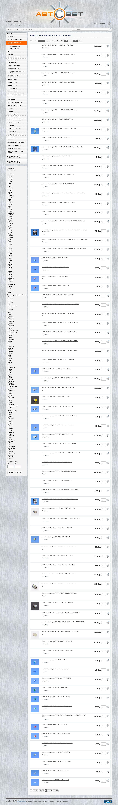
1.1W (10, 243)
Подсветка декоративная (14, 128)
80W (10, 267)
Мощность (10, 174)
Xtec (10, 443)
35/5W (11, 257)
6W (10, 185)
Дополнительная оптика (14, 68)
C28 (10, 395)
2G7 (10, 350)
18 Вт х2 (11, 195)
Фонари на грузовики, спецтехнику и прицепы (14, 76)
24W (10, 181)
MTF (10, 420)
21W (10, 216)
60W (10, 248)
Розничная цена (12, 461)
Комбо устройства (12, 79)
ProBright (12, 448)
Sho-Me (11, 436)
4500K (11, 300)
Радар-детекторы (12, 85)
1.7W (10, 246)
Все (57, 790)
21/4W (11, 237)
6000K (11, 304)
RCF (10, 413)
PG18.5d (11, 339)
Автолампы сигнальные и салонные (14, 43)
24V (10, 288)
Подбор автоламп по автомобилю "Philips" (14, 162)
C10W (11, 328)
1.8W (10, 266)
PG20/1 (11, 379)
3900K (11, 309)
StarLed (11, 418)
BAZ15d (11, 320)
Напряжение (11, 284)
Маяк (10, 444)
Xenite (11, 430)
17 (48, 790)
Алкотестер (11, 125)
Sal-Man (11, 457)
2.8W (10, 280)
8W (10, 208)
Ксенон (9, 51)
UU (10, 437)
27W (10, 244)
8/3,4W (11, 273)
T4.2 (10, 388)
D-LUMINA (12, 446)
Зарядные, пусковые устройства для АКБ (16, 152)
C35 (10, 399)
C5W (10, 327)
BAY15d (11, 321)
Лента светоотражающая (14, 145)
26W (10, 255)
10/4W (11, 215)
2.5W (10, 178)
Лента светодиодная (13, 114)
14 (40, 790)
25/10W (11, 213)
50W (10, 232)
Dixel (10, 458)
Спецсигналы (11, 137)
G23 (10, 314)
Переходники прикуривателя (15, 119)
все (71, 41)
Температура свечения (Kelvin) (16, 295)
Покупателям (29, 29)
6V (10, 292)
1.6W (10, 281)
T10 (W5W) (12, 367)
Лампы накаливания (14, 48)
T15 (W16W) (13, 386)
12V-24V (11, 290)
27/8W (11, 262)
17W (10, 260)
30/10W (11, 278)
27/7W (11, 223)
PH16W (11, 404)
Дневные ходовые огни (14, 65)
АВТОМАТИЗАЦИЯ (21, 801)
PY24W (11, 318)
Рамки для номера (12, 91)
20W (10, 180)
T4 (10, 344)
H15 (10, 378)
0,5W (10, 264)
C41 (10, 376)
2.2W (10, 188)
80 (66, 41)
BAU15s (11, 360)
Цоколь (9, 312)
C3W (10, 353)
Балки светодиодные (13, 62)
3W (10, 190)
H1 (10, 355)
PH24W (11, 397)
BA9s (10, 362)
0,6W (10, 222)
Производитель (12, 410)
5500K (11, 297)
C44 (10, 402)
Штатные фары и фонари (14, 57)
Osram (11, 423)
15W (10, 197)
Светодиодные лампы (15, 46)
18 (51, 790)
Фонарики (10, 108)
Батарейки (10, 97)
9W (10, 241)
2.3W (10, 229)
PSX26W (12, 381)
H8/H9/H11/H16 (13, 406)
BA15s (11, 337)
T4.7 (10, 392)
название (42, 41)
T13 (10, 408)
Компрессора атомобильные (15, 134)
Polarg (11, 428)
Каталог (9, 33)
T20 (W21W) (13, 332)
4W (10, 183)
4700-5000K (12, 306)
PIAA (10, 439)
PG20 (11, 341)
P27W (11, 348)
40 (61, 41)
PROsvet (11, 441)
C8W (10, 336)
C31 (10, 371)
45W (10, 276)
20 (57, 41)
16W (10, 227)
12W (10, 176)
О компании (20, 29)
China (11, 455)
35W (10, 230)
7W (10, 225)
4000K (11, 299)
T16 (10, 372)
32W (10, 259)
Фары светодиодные (13, 60)
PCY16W (12, 390)
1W (10, 234)
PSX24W (12, 334)
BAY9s (11, 316)
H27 (10, 358)
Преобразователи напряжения (15, 94)
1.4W (10, 194)
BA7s (10, 393)
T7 (10, 365)
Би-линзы (10, 54)
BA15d (11, 323)
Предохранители (12, 131)
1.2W (10, 187)
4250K (11, 308)
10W (10, 209)
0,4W (10, 192)
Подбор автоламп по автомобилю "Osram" (14, 157)
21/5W (11, 236)
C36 (10, 374)
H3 (10, 357)
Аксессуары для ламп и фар (15, 102)
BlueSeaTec (12, 453)
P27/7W (11, 346)
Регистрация (101, 23)
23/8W (11, 271)
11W (10, 199)
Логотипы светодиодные (14, 117)
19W (10, 220)
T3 (10, 343)
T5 (10, 364)
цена (48, 41)
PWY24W (12, 385)
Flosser (11, 451)
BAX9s (11, 351)
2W (10, 239)
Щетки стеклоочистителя (14, 148)
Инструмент (11, 111)
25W (10, 204)
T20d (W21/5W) (13, 330)
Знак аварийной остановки (14, 105)
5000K (11, 302)
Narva (11, 427)
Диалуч (11, 432)
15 (43, 790)
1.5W (10, 201)
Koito (10, 425)
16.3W (11, 269)
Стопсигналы (11, 139)
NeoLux (11, 450)
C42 (10, 400)
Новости (10, 29)
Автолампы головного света (15, 39)
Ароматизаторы (12, 99)
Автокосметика (11, 36)
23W (10, 253)
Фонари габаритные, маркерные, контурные (16, 72)
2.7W (10, 251)
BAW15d (11, 325)
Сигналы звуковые (12, 88)
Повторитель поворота (13, 122)
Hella (10, 416)
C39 (10, 369)
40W (10, 274)
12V (10, 287)
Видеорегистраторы (13, 82)
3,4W (10, 211)
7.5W (10, 202)
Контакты (39, 29)
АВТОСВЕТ (12, 21)
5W (10, 206)
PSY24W (12, 383)
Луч (10, 434)
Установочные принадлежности (16, 142)
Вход (95, 23)
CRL (10, 414)
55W (10, 250)
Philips (11, 421)
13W (10, 218)
